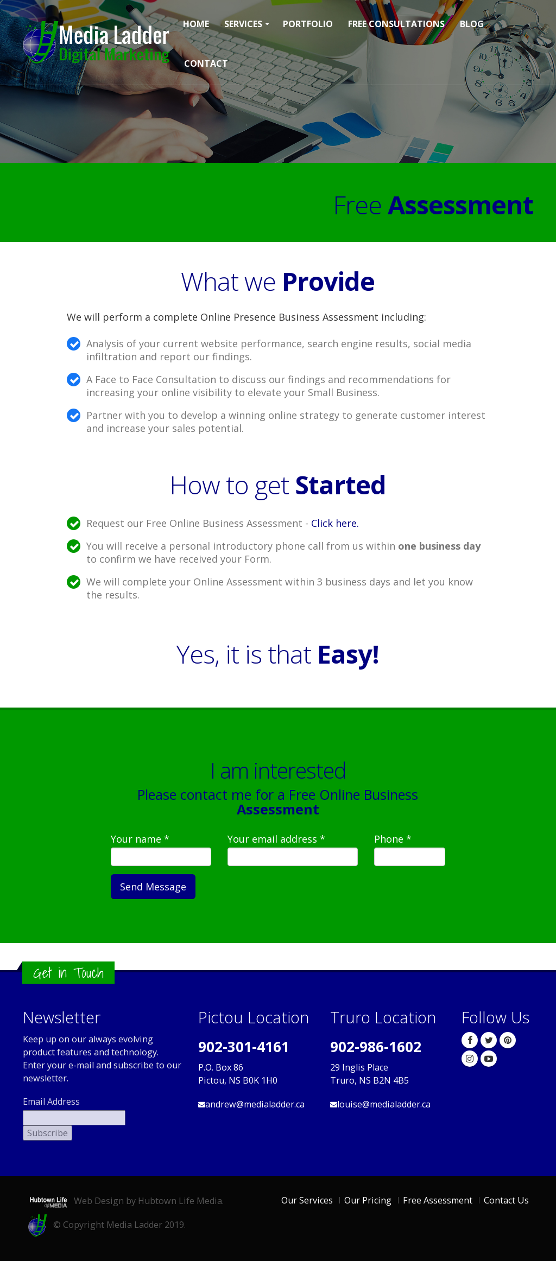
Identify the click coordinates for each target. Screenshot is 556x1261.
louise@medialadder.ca (384, 1104)
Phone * (393, 839)
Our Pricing (367, 1200)
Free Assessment (437, 1200)
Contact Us (506, 1200)
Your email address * (276, 839)
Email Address (51, 1101)
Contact (206, 63)
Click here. (335, 523)
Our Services (307, 1200)
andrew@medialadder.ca (255, 1104)
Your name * (140, 839)
